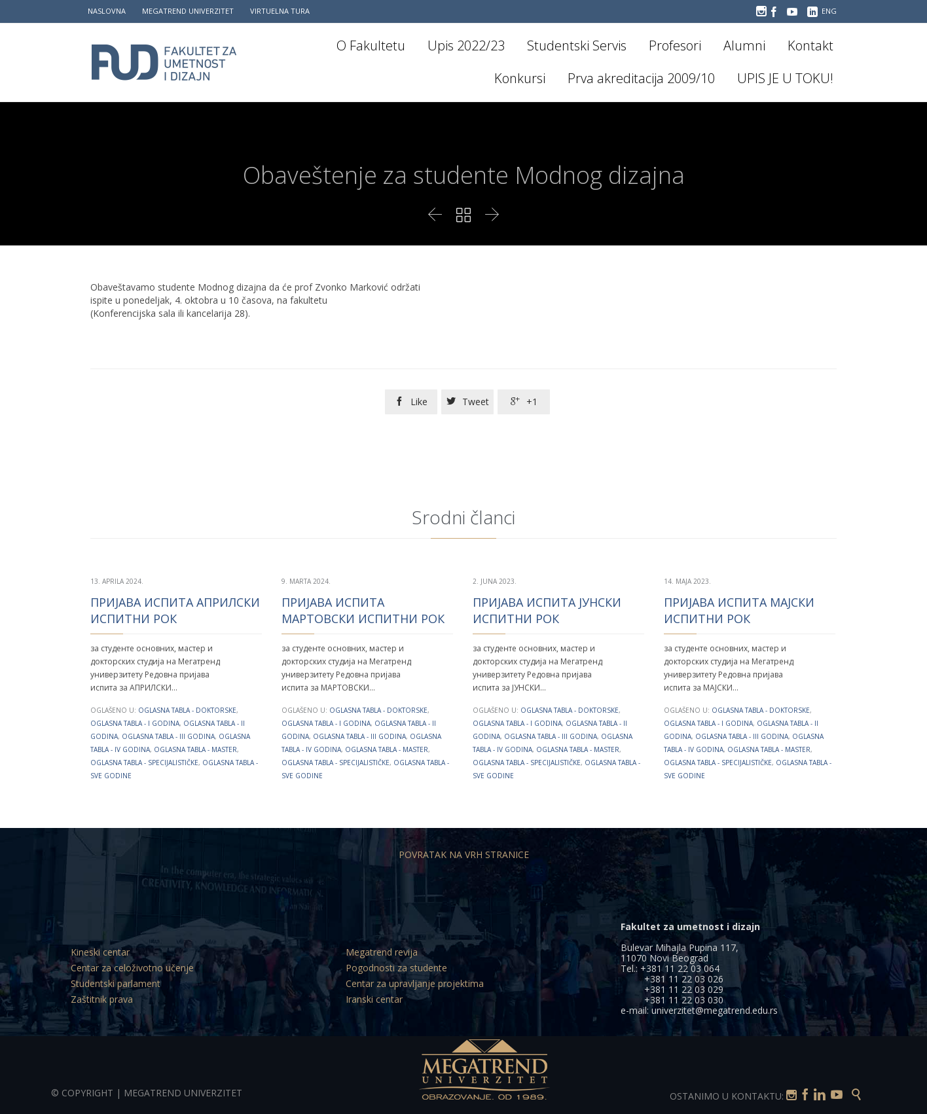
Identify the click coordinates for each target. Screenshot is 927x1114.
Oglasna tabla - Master (195, 749)
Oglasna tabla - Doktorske (187, 710)
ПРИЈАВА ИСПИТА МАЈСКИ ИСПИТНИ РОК (739, 610)
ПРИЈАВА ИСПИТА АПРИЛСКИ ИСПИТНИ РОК (175, 610)
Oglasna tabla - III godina (168, 736)
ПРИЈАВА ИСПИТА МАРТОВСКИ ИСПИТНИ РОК (363, 610)
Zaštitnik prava (102, 999)
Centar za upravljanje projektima (415, 983)
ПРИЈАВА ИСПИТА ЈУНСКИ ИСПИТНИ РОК (547, 610)
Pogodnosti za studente (396, 967)
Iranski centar (374, 999)
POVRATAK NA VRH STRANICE (464, 854)
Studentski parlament (115, 983)
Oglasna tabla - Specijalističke (144, 762)
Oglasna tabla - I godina (134, 723)
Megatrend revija (382, 952)
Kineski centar (100, 952)
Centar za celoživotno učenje (132, 967)
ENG (829, 11)
